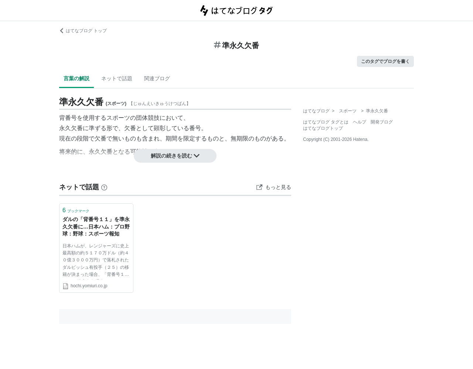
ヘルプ (359, 122)
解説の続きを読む (175, 156)
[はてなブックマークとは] (104, 187)
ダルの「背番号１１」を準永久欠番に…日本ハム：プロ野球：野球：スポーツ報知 (96, 226)
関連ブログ (157, 78)
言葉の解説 (76, 78)
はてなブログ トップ (83, 30)
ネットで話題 (116, 78)
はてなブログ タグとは (325, 122)
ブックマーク (75, 210)
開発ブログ (382, 122)
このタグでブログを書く (385, 61)
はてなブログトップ (323, 128)
